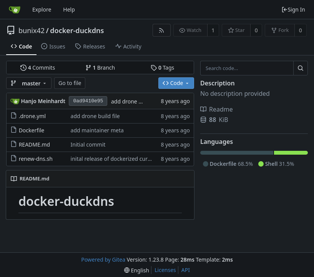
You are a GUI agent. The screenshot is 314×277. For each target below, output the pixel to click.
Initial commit (88, 144)
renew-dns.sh (36, 158)
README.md (34, 144)
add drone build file (135, 101)
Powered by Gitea (103, 259)
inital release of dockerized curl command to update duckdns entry (155, 158)
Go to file (69, 83)
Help (69, 9)
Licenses (165, 270)
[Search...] (300, 68)
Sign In (293, 9)
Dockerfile (32, 130)
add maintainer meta (97, 130)
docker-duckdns (77, 30)
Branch (100, 67)
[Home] (14, 10)
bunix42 (31, 30)
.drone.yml (32, 116)
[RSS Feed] (162, 30)
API (185, 270)
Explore (41, 9)
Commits (37, 67)
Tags (162, 67)
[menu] (136, 270)
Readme (216, 109)
